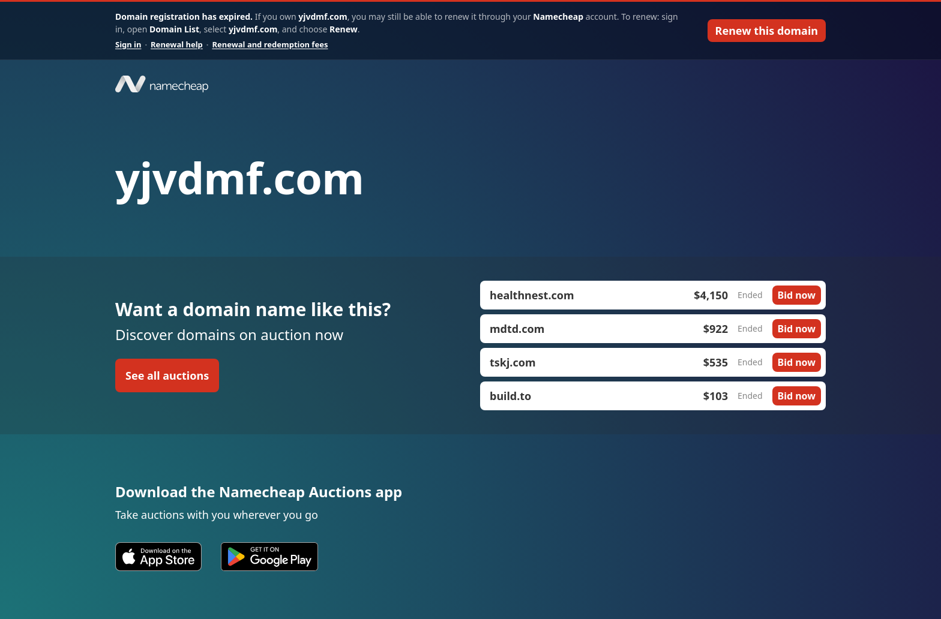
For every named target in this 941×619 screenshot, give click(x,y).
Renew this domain (766, 30)
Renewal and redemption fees (270, 44)
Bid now (797, 295)
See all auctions (167, 375)
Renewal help (177, 44)
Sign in (128, 44)
